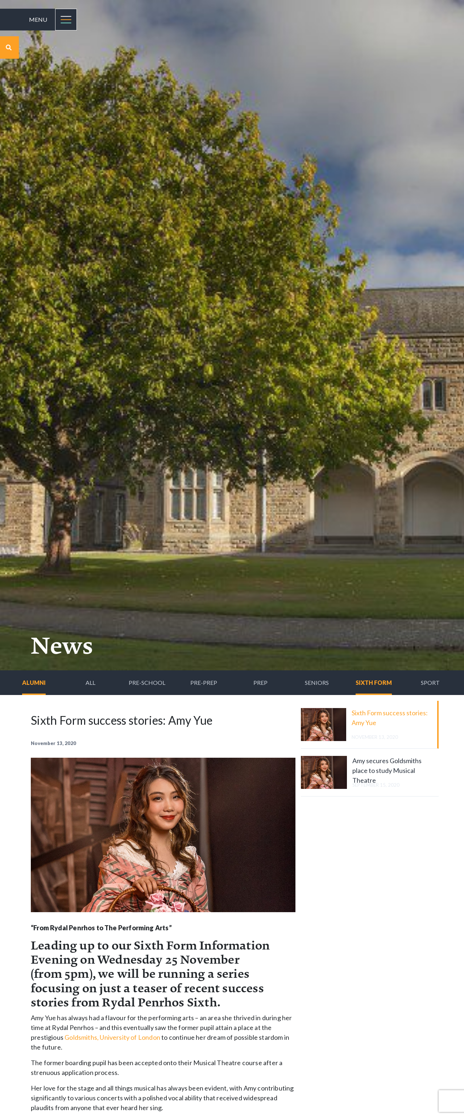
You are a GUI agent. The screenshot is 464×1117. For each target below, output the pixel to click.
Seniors (317, 682)
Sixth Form (374, 682)
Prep (260, 682)
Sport (430, 682)
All (90, 682)
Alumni (34, 682)
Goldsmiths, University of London (112, 1037)
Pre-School (147, 682)
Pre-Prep (203, 682)
